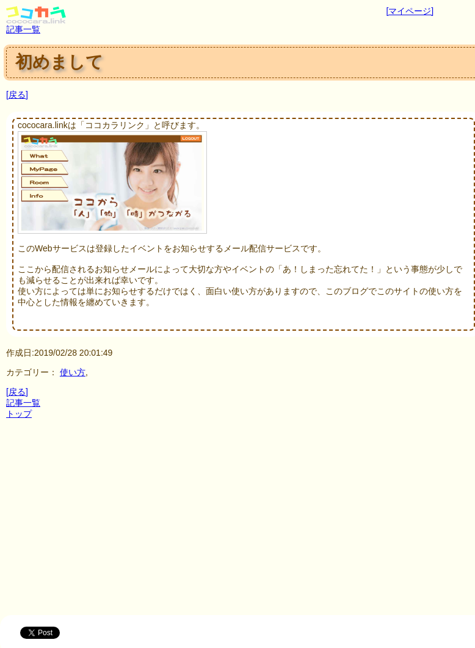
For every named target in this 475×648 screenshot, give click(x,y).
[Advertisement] (240, 523)
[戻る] (17, 94)
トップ (19, 414)
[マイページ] (409, 11)
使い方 (72, 372)
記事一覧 (23, 29)
